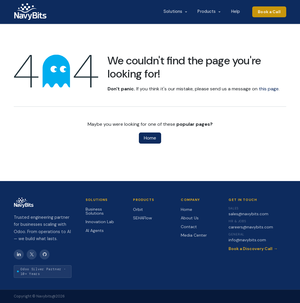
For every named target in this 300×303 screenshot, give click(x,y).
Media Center (194, 235)
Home (150, 138)
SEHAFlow (142, 218)
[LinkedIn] (19, 254)
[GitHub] (45, 254)
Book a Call (269, 11)
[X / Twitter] (32, 254)
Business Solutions (95, 211)
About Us (190, 218)
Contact (189, 227)
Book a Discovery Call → (253, 249)
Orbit (138, 209)
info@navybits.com (247, 240)
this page (269, 89)
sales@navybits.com (248, 214)
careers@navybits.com (251, 227)
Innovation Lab (100, 222)
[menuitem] (175, 12)
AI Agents (95, 230)
